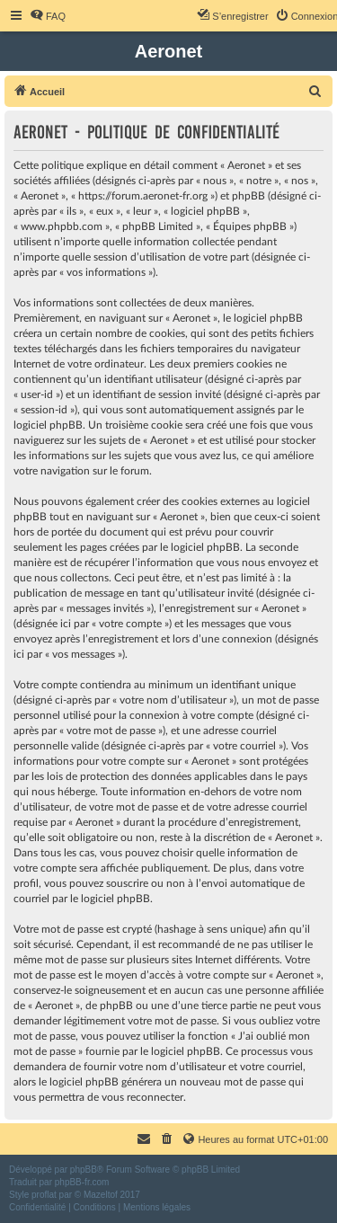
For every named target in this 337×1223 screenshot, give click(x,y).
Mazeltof (101, 1195)
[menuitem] (48, 16)
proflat (44, 1195)
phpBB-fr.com (82, 1182)
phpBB (83, 1169)
